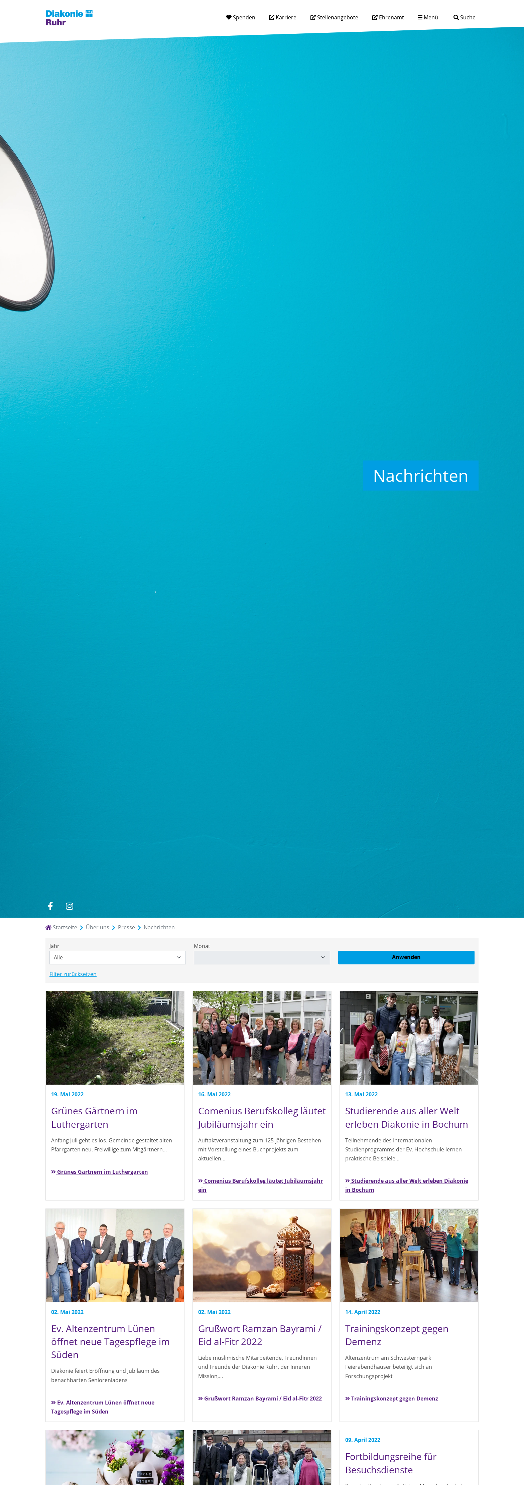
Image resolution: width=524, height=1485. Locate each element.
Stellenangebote (337, 17)
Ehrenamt (391, 17)
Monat (202, 946)
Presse (126, 927)
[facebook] (50, 906)
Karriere (285, 17)
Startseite (61, 927)
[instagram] (69, 906)
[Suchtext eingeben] (445, 17)
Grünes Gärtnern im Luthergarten (99, 1171)
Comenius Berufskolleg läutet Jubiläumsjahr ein (260, 1185)
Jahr (54, 946)
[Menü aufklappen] (428, 17)
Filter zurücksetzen (73, 974)
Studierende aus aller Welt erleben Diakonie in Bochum (406, 1185)
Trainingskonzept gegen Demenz (391, 1398)
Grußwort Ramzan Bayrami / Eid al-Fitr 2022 (260, 1398)
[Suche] (464, 17)
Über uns (97, 927)
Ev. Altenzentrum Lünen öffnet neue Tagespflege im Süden (102, 1407)
